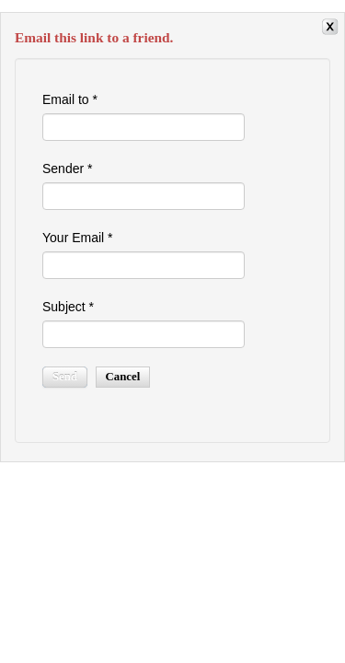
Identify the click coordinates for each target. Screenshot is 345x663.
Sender (67, 168)
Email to (70, 99)
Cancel (123, 376)
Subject (68, 306)
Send (64, 376)
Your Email (77, 237)
